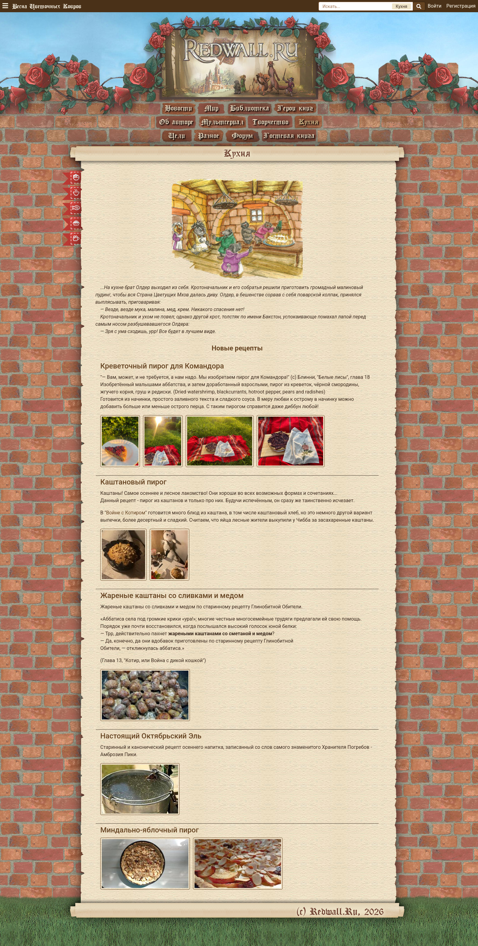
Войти (434, 6)
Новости (178, 108)
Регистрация (461, 6)
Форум (242, 135)
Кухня (308, 121)
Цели (176, 135)
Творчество (270, 121)
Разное (208, 135)
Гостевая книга (289, 135)
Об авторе (176, 121)
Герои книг (295, 108)
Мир (211, 108)
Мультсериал (222, 121)
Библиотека (249, 108)
